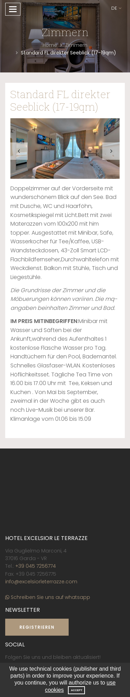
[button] (116, 8)
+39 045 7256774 (35, 566)
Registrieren (36, 627)
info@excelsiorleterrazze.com (41, 581)
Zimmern (76, 45)
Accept (76, 690)
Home (50, 45)
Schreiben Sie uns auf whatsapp (47, 597)
